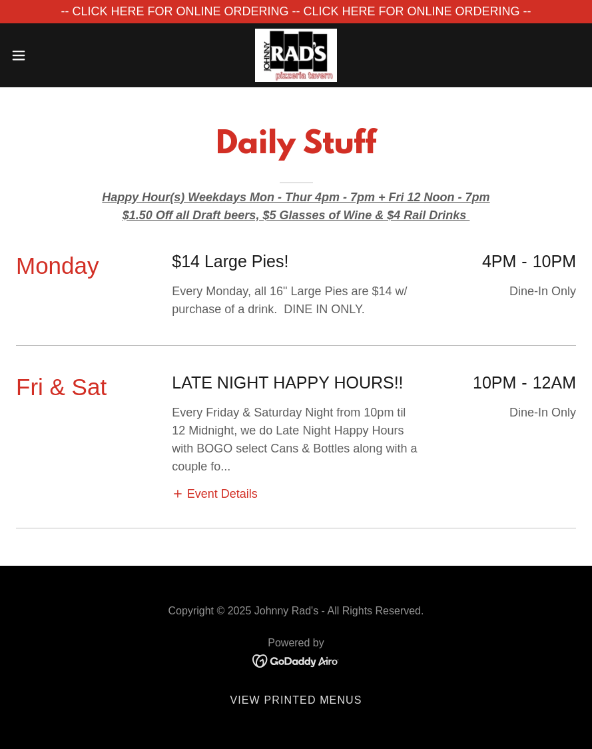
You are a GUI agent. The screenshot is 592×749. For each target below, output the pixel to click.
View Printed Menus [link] (296, 700)
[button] (49, 55)
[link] (295, 55)
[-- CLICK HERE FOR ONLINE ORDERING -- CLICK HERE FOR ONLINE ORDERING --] (296, 12)
